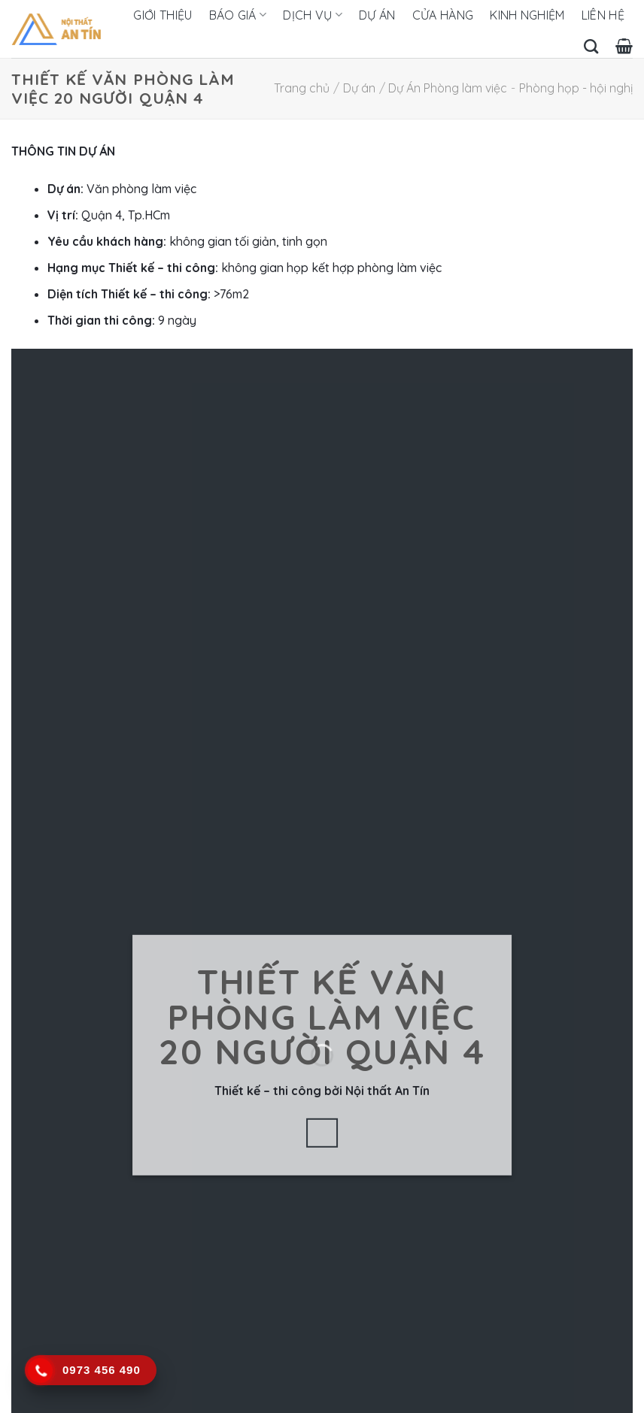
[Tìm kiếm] (591, 46)
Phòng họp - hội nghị (576, 87)
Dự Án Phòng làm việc (447, 87)
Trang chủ (302, 87)
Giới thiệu (162, 15)
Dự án (377, 15)
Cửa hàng (443, 15)
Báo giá (238, 15)
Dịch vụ (312, 15)
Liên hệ (603, 15)
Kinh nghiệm (527, 15)
